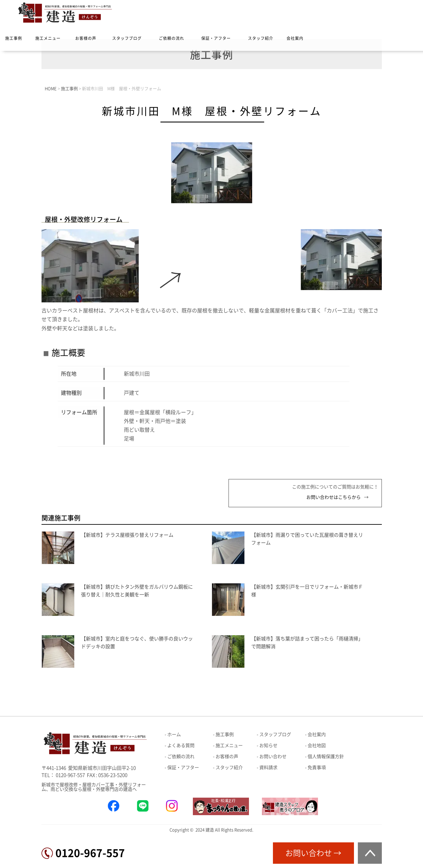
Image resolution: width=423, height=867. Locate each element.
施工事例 (13, 38)
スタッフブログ (127, 38)
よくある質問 (180, 745)
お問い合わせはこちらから (333, 497)
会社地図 (317, 745)
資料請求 (268, 767)
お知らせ (268, 745)
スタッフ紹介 (260, 38)
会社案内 (295, 38)
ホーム (174, 734)
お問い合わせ (273, 756)
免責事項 (317, 767)
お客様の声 (85, 38)
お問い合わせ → (313, 853)
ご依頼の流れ (171, 38)
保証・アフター (216, 38)
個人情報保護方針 (326, 756)
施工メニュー (48, 38)
